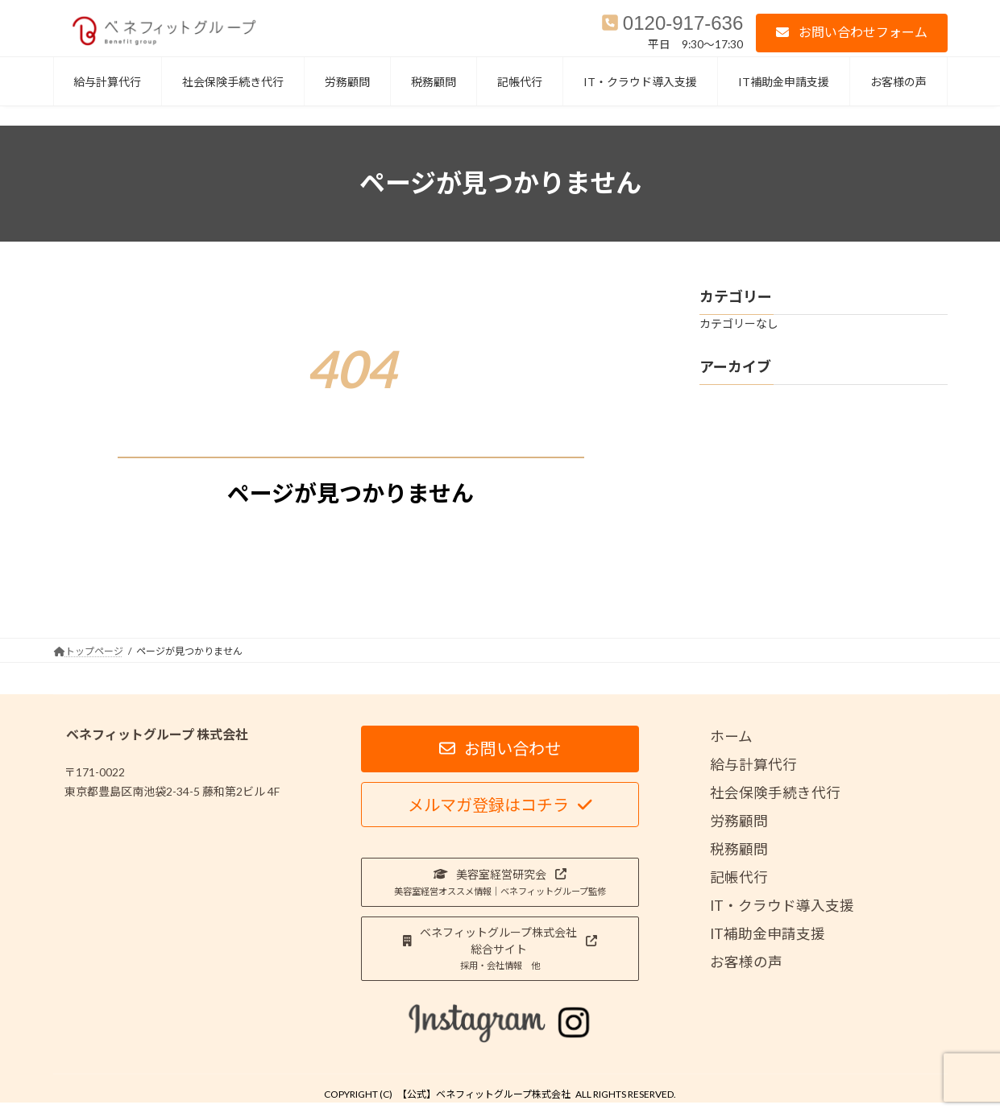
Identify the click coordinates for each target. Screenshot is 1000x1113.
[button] (851, 33)
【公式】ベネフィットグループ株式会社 (484, 1094)
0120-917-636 (683, 23)
